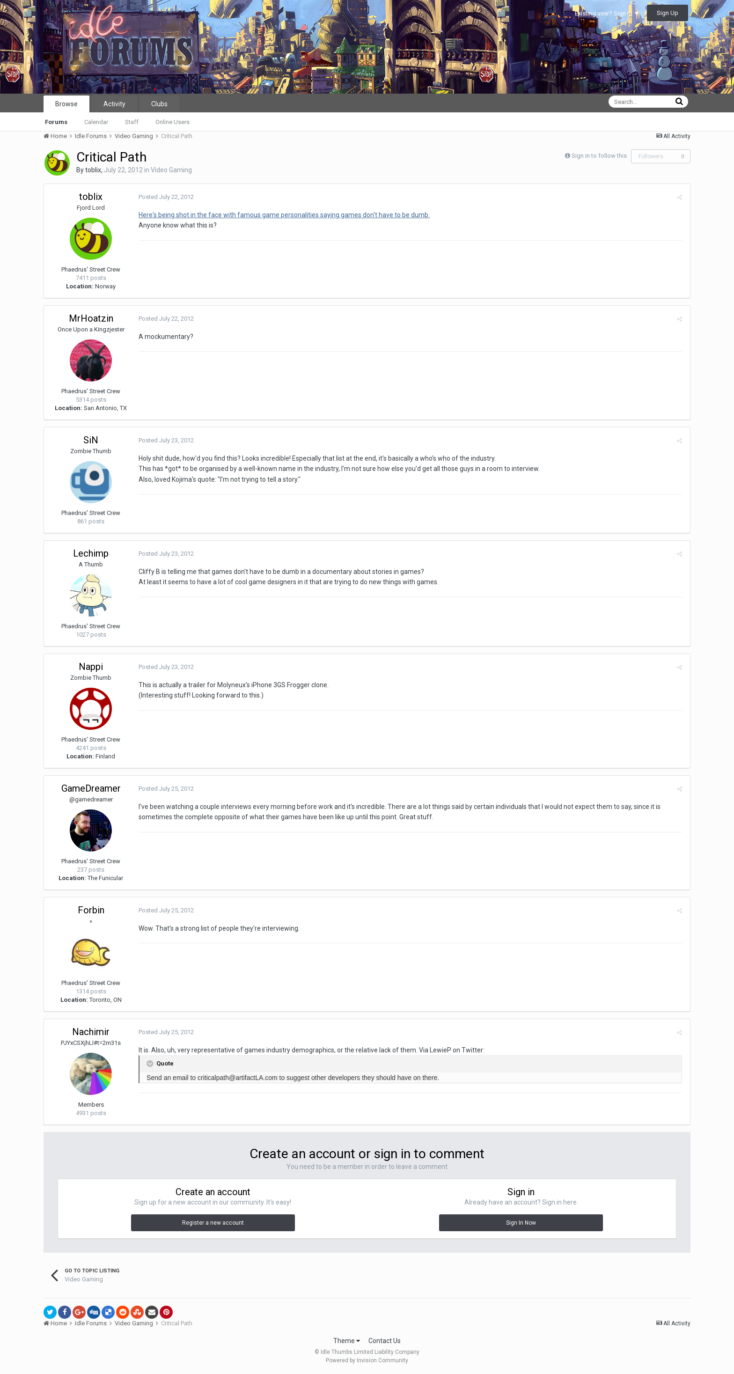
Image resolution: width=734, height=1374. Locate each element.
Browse (66, 104)
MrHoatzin (91, 318)
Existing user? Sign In (607, 13)
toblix (93, 170)
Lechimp (91, 553)
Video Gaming (171, 170)
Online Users (172, 121)
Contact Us (384, 1341)
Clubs (159, 104)
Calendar (96, 121)
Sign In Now (521, 1223)
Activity (114, 104)
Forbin (91, 910)
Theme (346, 1341)
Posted (165, 196)
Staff (132, 121)
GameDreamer (91, 788)
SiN (90, 440)
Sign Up (667, 12)
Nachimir (91, 1031)
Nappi (91, 666)
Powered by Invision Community (367, 1360)
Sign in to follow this (599, 155)
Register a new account (213, 1223)
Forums (56, 121)
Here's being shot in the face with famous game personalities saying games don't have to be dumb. (283, 215)
